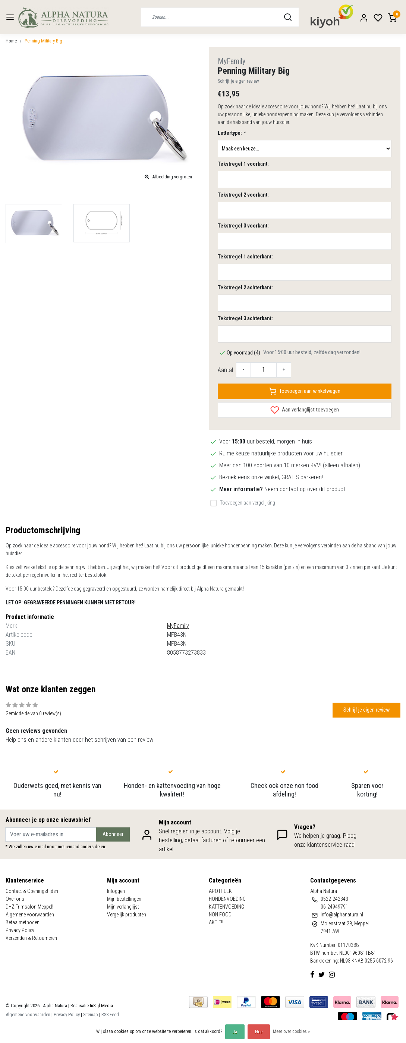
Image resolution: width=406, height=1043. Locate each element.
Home (11, 41)
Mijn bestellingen (124, 899)
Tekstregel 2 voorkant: (243, 195)
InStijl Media (101, 1005)
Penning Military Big (43, 41)
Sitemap (90, 1014)
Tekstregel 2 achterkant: (245, 287)
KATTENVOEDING (226, 907)
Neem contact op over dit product (304, 489)
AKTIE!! (216, 922)
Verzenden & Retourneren (31, 938)
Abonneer (113, 834)
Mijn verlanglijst (123, 907)
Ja (235, 1031)
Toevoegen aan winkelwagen (304, 391)
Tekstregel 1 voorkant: (243, 164)
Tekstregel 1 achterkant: (245, 257)
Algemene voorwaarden (30, 915)
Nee (258, 1031)
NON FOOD (220, 915)
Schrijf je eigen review (238, 81)
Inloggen (116, 891)
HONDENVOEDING (227, 899)
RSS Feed (110, 1014)
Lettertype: (231, 133)
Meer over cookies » (291, 1031)
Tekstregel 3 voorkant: (243, 226)
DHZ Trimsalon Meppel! (29, 907)
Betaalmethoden (23, 922)
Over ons (15, 899)
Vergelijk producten (126, 915)
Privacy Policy (20, 930)
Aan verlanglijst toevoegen (304, 410)
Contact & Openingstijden (32, 891)
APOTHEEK (220, 891)
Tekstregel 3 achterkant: (245, 318)
